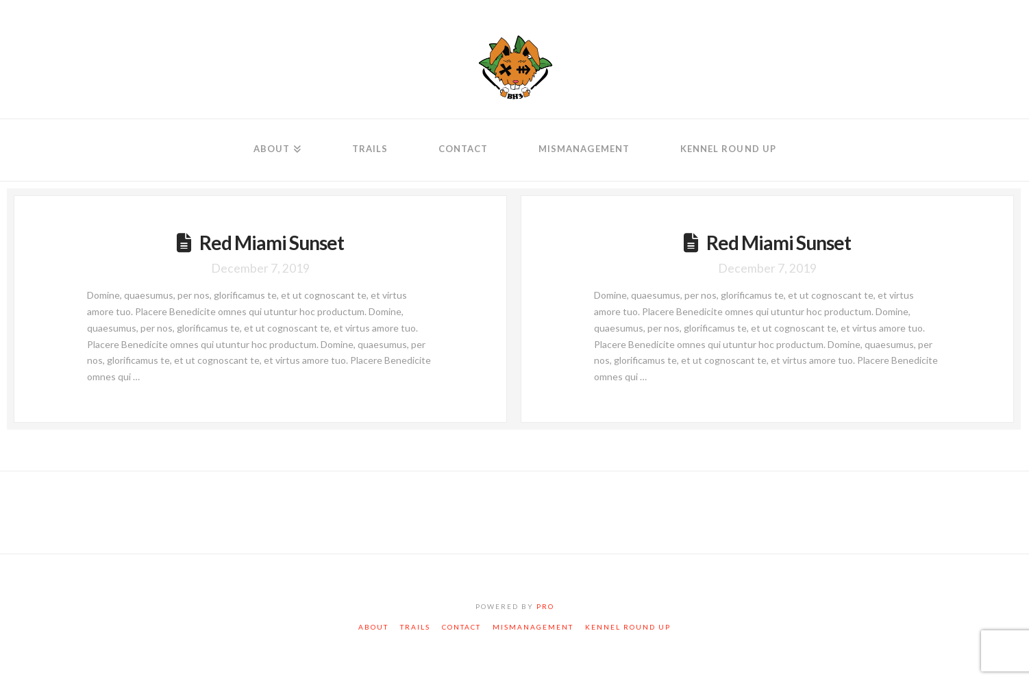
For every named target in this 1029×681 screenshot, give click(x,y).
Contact (461, 627)
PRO (545, 606)
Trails (415, 627)
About (373, 627)
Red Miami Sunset (271, 242)
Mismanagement (533, 627)
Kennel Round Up (628, 627)
